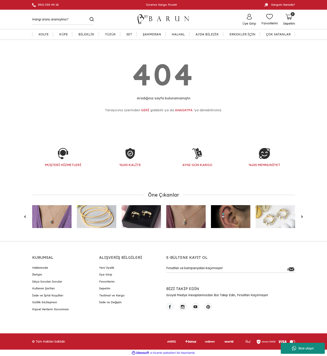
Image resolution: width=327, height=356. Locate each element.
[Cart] (289, 19)
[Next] (302, 216)
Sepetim (104, 288)
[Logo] (165, 19)
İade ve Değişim (110, 302)
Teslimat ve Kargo (112, 295)
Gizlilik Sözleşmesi (44, 302)
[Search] (63, 19)
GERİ (145, 110)
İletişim (37, 274)
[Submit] (290, 269)
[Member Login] (249, 19)
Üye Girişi (105, 274)
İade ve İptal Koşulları (47, 295)
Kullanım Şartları (43, 288)
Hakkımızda (40, 267)
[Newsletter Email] (230, 269)
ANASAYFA (184, 110)
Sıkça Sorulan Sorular (47, 281)
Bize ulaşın (303, 348)
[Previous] (25, 216)
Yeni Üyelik (106, 267)
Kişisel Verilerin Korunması (50, 309)
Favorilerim (107, 281)
